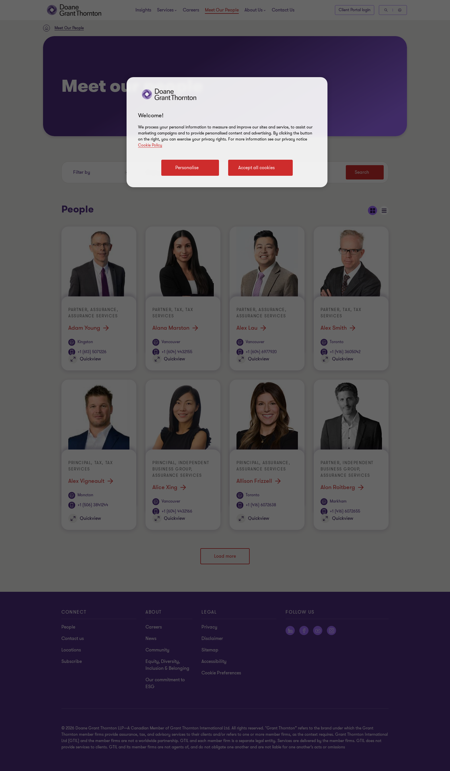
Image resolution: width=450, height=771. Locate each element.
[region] (227, 132)
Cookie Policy (150, 145)
